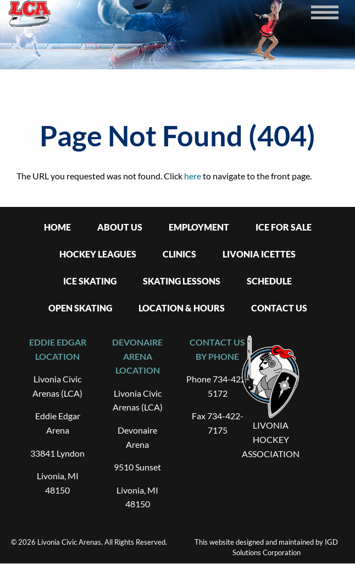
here (192, 176)
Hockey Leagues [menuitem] (97, 254)
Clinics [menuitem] (179, 254)
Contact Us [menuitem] (279, 308)
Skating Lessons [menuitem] (181, 281)
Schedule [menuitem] (269, 281)
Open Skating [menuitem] (80, 308)
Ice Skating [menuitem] (90, 281)
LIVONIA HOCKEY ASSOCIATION (270, 439)
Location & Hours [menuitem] (181, 308)
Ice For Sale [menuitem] (284, 227)
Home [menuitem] (57, 227)
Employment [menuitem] (199, 227)
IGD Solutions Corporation (285, 547)
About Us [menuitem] (119, 227)
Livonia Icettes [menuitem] (259, 254)
